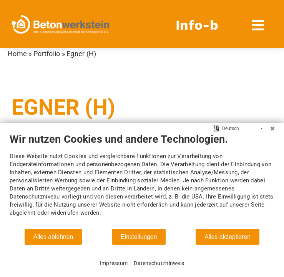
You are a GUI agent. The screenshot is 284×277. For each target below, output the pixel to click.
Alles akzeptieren (227, 237)
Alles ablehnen (53, 237)
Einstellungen (139, 237)
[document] (142, 180)
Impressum (114, 263)
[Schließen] (272, 128)
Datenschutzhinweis (159, 263)
